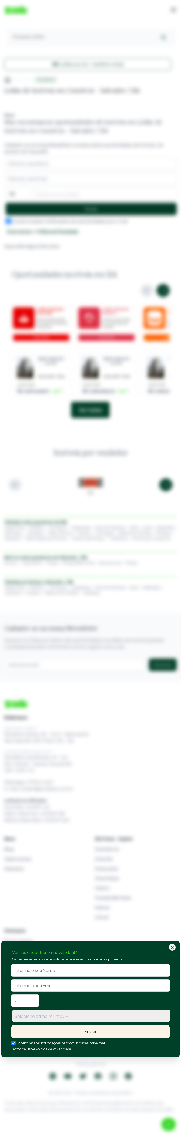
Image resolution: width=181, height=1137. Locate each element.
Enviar (90, 1031)
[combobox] (91, 1016)
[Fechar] (172, 947)
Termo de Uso (22, 1049)
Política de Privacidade (53, 1049)
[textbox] (91, 1016)
